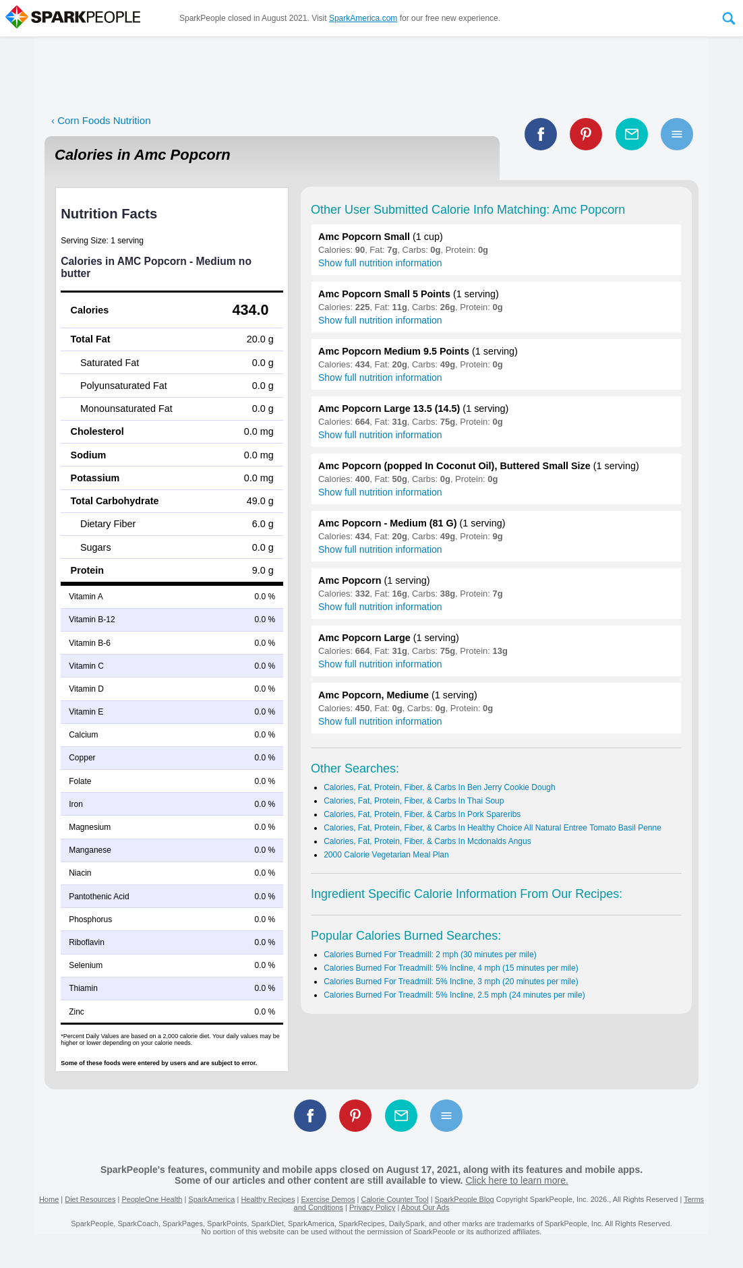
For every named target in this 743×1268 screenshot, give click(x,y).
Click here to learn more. (516, 1180)
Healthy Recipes (268, 1199)
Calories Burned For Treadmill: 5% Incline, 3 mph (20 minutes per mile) (451, 981)
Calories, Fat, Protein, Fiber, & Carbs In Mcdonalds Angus (427, 841)
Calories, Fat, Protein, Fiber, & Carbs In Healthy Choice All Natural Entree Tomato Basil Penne (492, 828)
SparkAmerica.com (363, 18)
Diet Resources (90, 1199)
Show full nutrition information (380, 263)
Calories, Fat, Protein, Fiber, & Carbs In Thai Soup (414, 801)
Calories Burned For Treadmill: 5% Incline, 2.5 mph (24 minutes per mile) (454, 995)
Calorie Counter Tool (395, 1199)
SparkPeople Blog (464, 1199)
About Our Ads (425, 1207)
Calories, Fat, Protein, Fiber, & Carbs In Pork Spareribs (422, 814)
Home (49, 1199)
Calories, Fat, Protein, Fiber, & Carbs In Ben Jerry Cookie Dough (439, 787)
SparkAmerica (211, 1199)
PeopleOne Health (151, 1199)
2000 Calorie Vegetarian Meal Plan (386, 854)
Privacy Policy (372, 1207)
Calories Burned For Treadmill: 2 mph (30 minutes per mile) (430, 954)
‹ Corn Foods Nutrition (101, 120)
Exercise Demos (328, 1199)
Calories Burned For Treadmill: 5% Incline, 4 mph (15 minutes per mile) (451, 968)
